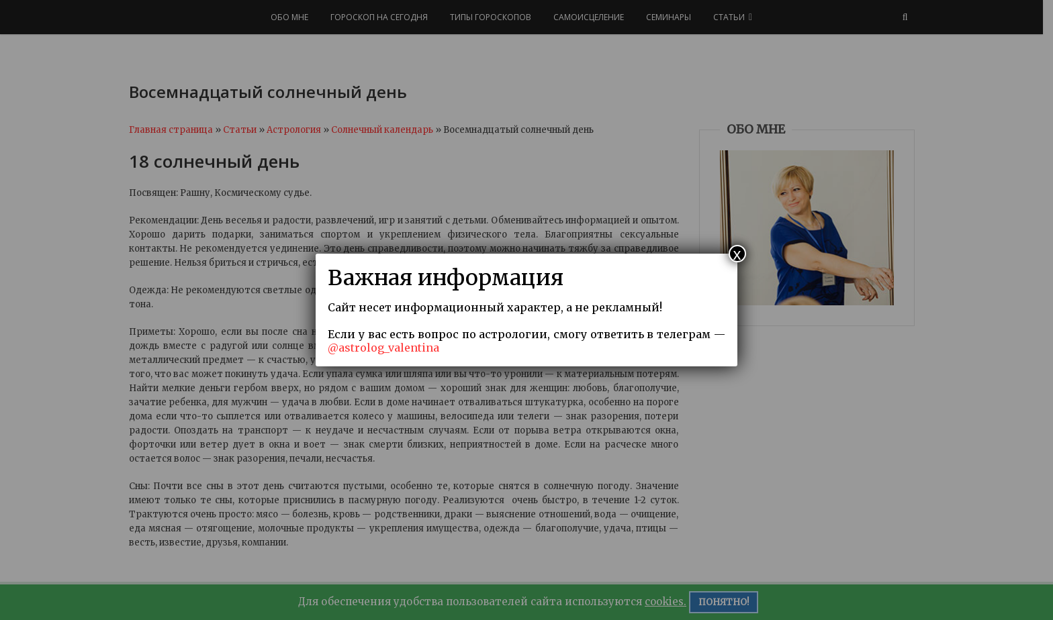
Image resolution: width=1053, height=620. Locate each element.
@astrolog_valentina (383, 347)
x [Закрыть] (737, 253)
